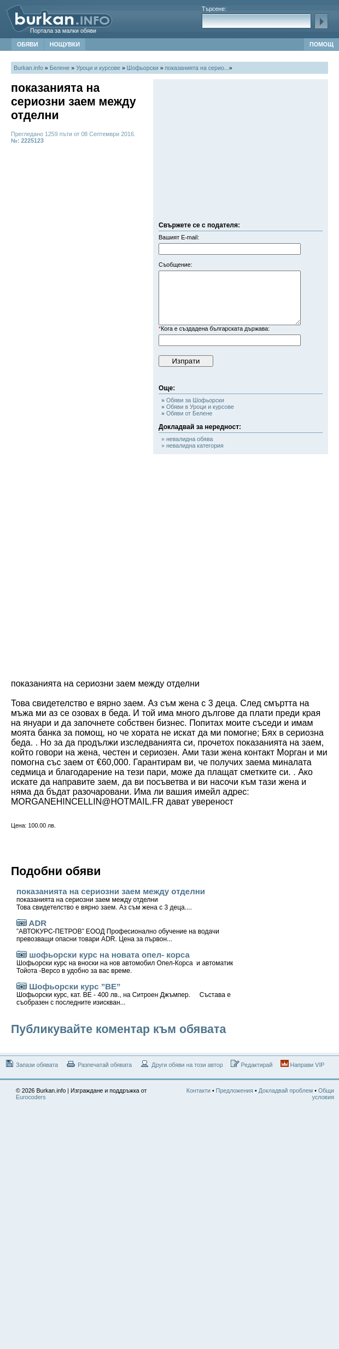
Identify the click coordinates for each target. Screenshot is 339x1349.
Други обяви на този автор (181, 1064)
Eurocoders (31, 1097)
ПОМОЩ (321, 44)
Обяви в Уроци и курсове (197, 406)
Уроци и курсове (98, 67)
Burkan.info (28, 67)
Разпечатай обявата (99, 1064)
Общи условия (323, 1093)
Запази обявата (31, 1064)
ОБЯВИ (27, 44)
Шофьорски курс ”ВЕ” (123, 994)
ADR (117, 930)
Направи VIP (302, 1064)
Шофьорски (143, 67)
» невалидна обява (187, 439)
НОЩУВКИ (65, 44)
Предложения (234, 1090)
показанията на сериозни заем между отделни (110, 899)
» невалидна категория (192, 445)
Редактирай (252, 1064)
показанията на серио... (197, 67)
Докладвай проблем (286, 1090)
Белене (60, 67)
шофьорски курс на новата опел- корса (124, 962)
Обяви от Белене (186, 413)
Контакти (198, 1090)
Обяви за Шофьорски (192, 400)
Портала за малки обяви (63, 30)
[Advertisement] (241, 153)
